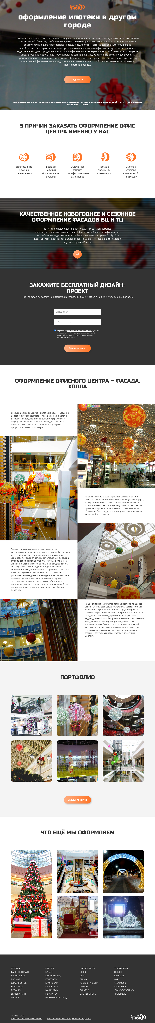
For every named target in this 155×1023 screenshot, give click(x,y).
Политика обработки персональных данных (69, 1018)
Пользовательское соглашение (26, 1018)
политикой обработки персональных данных (75, 335)
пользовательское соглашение (79, 331)
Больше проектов (77, 799)
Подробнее (77, 79)
